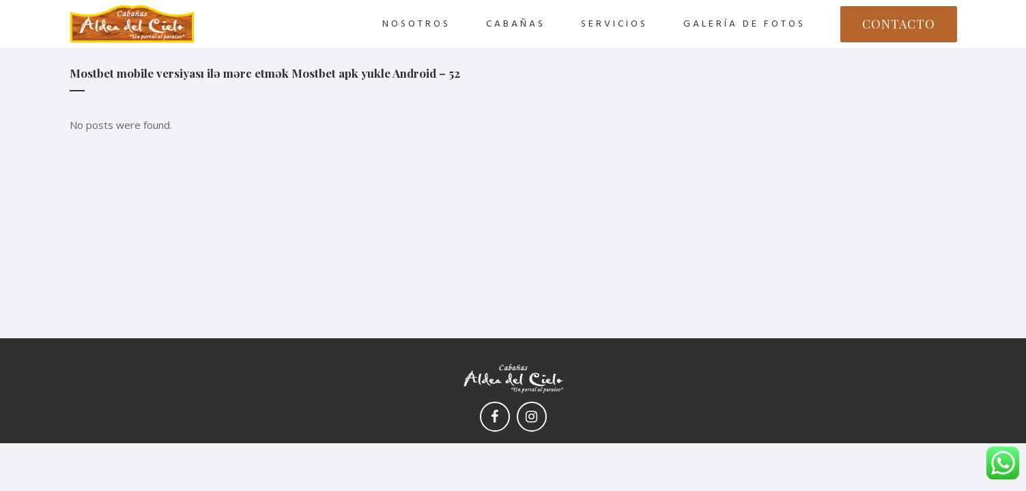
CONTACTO (898, 24)
